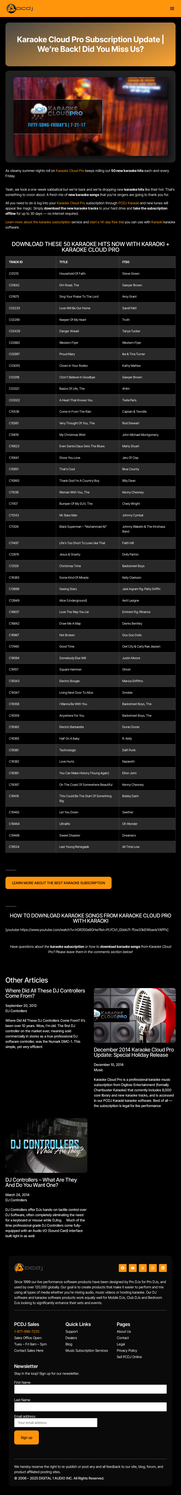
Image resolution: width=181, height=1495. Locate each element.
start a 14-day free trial (107, 222)
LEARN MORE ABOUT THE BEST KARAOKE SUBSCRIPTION (58, 883)
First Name (22, 1382)
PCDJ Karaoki (128, 203)
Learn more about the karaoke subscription (38, 222)
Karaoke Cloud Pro (70, 170)
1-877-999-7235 (26, 1331)
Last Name (22, 1400)
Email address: (55, 1421)
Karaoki (156, 222)
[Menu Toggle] (172, 8)
